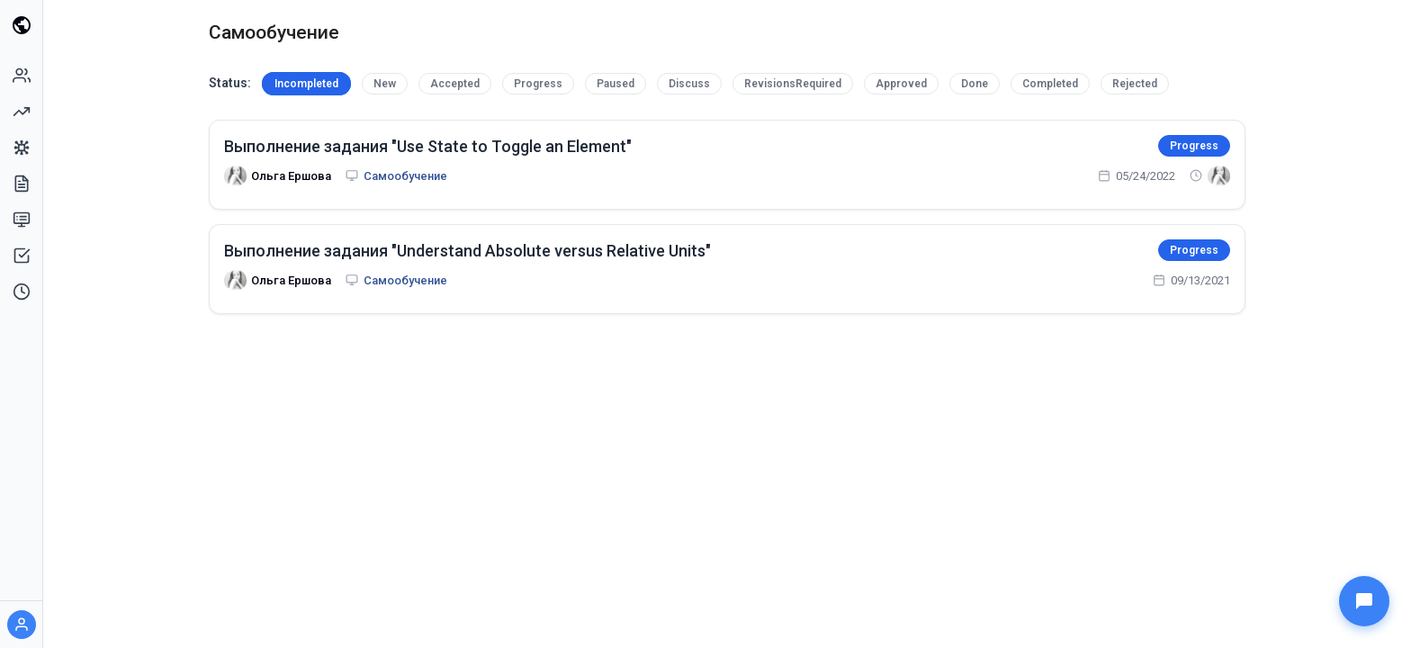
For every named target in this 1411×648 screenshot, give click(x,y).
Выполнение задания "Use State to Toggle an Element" (428, 146)
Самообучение (405, 176)
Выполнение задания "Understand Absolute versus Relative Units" (467, 250)
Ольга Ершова (291, 176)
